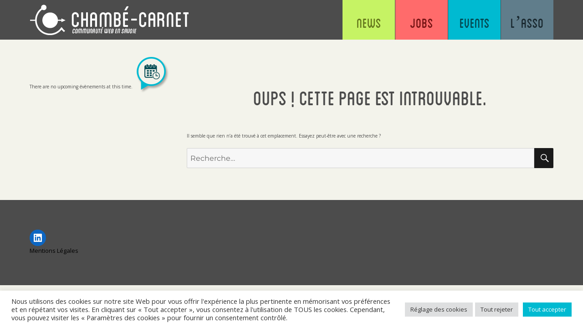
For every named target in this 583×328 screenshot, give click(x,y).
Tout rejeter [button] (497, 309)
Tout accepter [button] (547, 309)
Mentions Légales (54, 250)
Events (475, 23)
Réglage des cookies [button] (438, 309)
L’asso (527, 23)
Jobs (421, 23)
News (369, 23)
